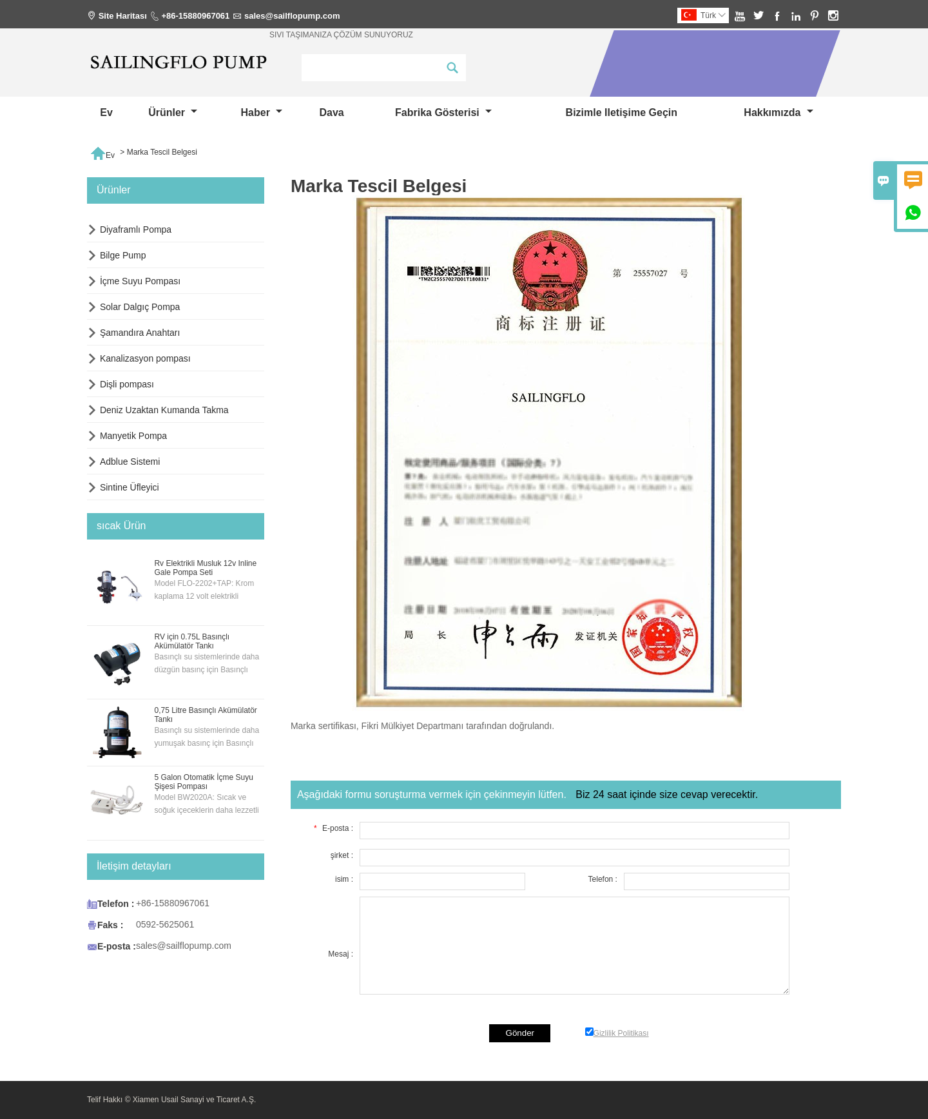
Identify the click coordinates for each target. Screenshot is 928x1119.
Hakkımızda (778, 112)
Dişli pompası (127, 384)
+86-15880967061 (195, 16)
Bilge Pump (123, 255)
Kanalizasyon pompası (145, 358)
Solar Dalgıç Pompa (140, 307)
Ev (106, 112)
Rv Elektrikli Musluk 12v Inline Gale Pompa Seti (205, 568)
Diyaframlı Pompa (135, 229)
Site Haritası (123, 16)
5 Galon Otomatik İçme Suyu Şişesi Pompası (203, 782)
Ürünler (172, 112)
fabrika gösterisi (443, 112)
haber (262, 112)
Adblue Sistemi (130, 461)
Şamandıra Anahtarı (140, 332)
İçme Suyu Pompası (140, 281)
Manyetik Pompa (133, 436)
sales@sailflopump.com (292, 16)
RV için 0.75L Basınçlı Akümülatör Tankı (191, 641)
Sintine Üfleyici (129, 487)
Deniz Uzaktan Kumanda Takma (164, 410)
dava (331, 112)
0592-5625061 (165, 924)
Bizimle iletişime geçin (621, 112)
